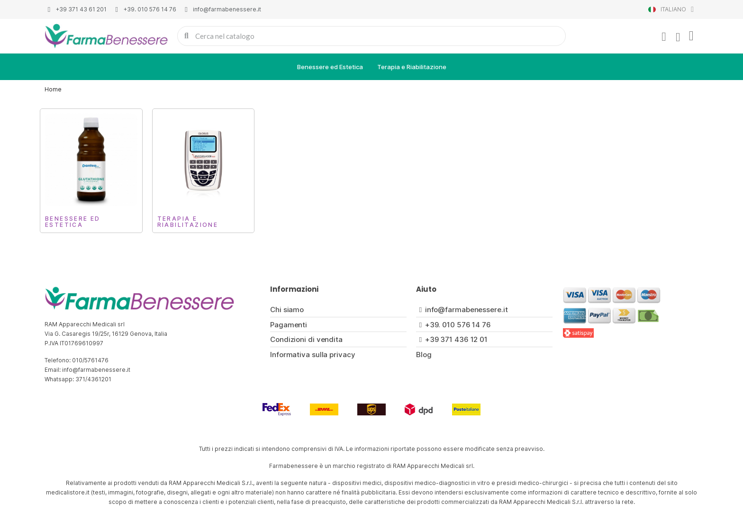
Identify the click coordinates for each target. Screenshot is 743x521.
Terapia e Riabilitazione (411, 67)
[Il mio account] (663, 37)
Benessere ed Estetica (330, 67)
